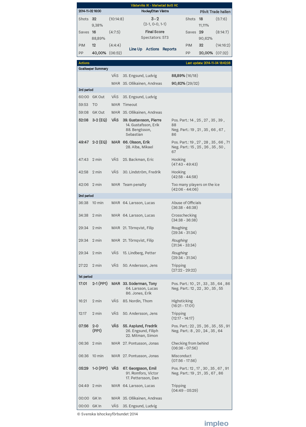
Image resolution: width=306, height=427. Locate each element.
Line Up (135, 49)
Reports (169, 49)
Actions (152, 49)
